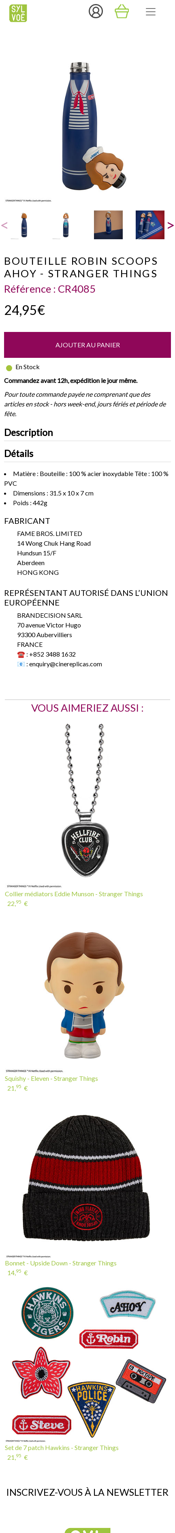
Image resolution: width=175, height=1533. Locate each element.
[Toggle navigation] (151, 11)
